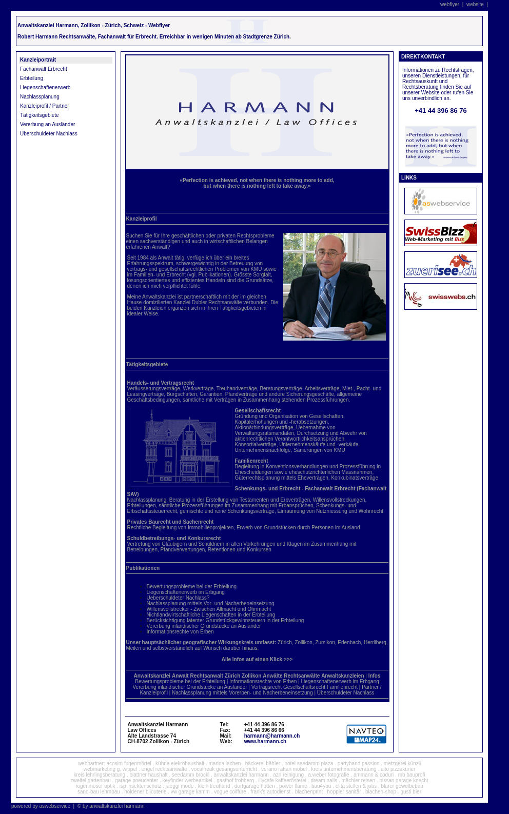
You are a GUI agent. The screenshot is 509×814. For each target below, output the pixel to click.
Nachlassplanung (40, 97)
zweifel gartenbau (91, 780)
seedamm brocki (190, 775)
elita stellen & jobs (356, 786)
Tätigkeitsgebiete (39, 115)
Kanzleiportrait (38, 60)
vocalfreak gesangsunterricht (224, 769)
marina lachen (225, 763)
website (475, 4)
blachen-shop (380, 792)
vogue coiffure (230, 792)
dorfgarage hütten (254, 786)
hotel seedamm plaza (308, 763)
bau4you (321, 786)
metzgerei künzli (402, 763)
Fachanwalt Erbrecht (43, 69)
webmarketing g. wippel (111, 769)
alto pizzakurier (398, 769)
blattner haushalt (149, 775)
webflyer (449, 4)
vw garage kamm (190, 792)
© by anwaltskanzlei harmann (111, 806)
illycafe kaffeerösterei (282, 780)
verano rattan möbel (284, 769)
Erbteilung (31, 78)
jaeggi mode (179, 786)
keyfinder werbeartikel (187, 780)
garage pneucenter (136, 780)
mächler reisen (358, 780)
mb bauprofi (411, 775)
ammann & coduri (374, 775)
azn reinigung (288, 775)
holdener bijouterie (145, 792)
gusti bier (410, 792)
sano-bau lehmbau (98, 792)
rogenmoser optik (95, 786)
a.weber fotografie (328, 775)
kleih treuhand (214, 786)
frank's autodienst (270, 792)
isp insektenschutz (141, 786)
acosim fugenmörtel (128, 763)
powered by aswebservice (40, 806)
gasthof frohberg (235, 780)
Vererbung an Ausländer (47, 124)
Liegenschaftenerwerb (45, 87)
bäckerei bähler (262, 763)
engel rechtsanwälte (164, 769)
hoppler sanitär (344, 792)
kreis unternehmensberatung (343, 769)
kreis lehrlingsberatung (100, 775)
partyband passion (359, 763)
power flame (293, 786)
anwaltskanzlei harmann (241, 775)
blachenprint (309, 792)
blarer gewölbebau (402, 786)
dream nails (323, 780)
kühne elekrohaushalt (179, 763)
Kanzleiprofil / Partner (44, 106)
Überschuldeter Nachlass (48, 133)
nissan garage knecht (403, 780)
